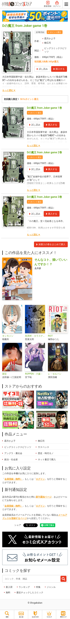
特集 (38, 587)
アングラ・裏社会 (13, 453)
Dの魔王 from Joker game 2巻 (44, 152)
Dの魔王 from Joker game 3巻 (44, 196)
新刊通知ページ (44, 497)
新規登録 (47, 4)
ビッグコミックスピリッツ (55, 50)
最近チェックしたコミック (29, 592)
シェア (17, 525)
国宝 (4, 374)
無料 (8, 592)
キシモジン (7, 336)
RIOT (50, 336)
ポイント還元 (55, 32)
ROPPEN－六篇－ (34, 374)
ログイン (57, 4)
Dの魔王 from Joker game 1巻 (44, 107)
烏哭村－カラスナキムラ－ (35, 336)
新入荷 (9, 587)
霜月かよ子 (49, 38)
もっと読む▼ (9, 90)
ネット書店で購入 (47, 459)
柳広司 (47, 43)
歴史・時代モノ (46, 453)
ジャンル (51, 587)
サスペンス (43, 447)
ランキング (24, 587)
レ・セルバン (54, 374)
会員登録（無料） (13, 479)
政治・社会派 (11, 459)
